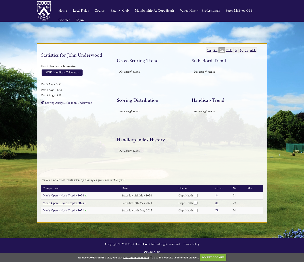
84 (216, 195)
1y (236, 50)
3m (215, 50)
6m (222, 50)
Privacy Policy (190, 244)
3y (246, 50)
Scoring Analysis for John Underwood (66, 103)
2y (241, 50)
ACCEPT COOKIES (212, 257)
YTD (229, 50)
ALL (253, 50)
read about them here (136, 257)
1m (209, 50)
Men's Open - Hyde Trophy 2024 (63, 195)
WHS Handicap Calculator (62, 72)
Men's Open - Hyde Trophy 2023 (63, 203)
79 (216, 210)
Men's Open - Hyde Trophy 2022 (63, 210)
